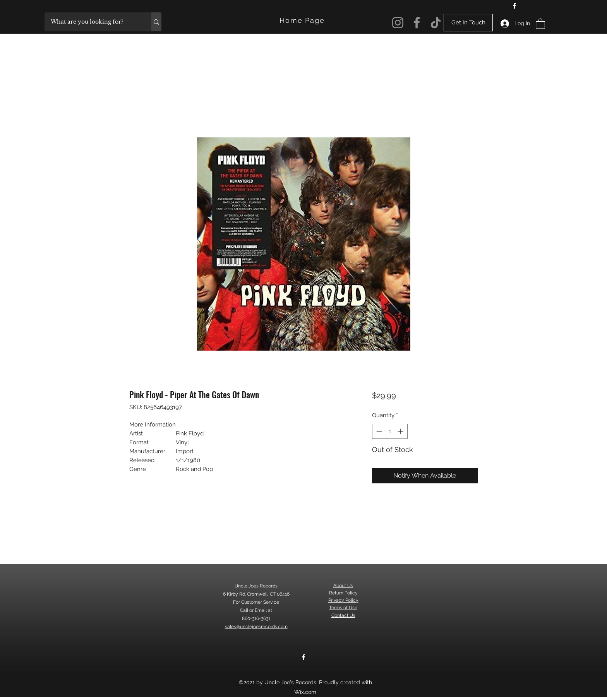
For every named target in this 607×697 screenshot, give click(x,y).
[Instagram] (397, 22)
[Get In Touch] (468, 22)
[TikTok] (435, 22)
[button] (540, 23)
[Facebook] (514, 6)
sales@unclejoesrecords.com (256, 626)
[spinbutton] (389, 431)
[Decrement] (378, 431)
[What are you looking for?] (93, 21)
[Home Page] (303, 20)
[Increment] (401, 431)
